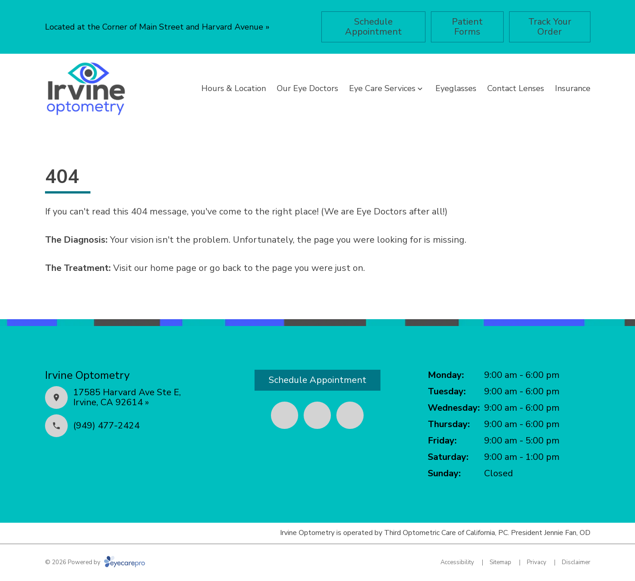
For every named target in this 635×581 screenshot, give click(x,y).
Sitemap (500, 562)
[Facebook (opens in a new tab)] (284, 415)
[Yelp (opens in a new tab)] (317, 415)
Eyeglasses (455, 88)
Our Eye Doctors (307, 88)
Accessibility (457, 562)
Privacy (536, 562)
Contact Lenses (515, 88)
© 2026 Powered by (95, 562)
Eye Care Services (382, 88)
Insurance (572, 88)
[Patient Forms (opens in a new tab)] (467, 26)
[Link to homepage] (86, 89)
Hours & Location (233, 88)
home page (173, 268)
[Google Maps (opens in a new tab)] (350, 415)
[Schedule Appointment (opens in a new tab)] (373, 26)
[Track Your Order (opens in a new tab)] (549, 26)
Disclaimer (576, 562)
